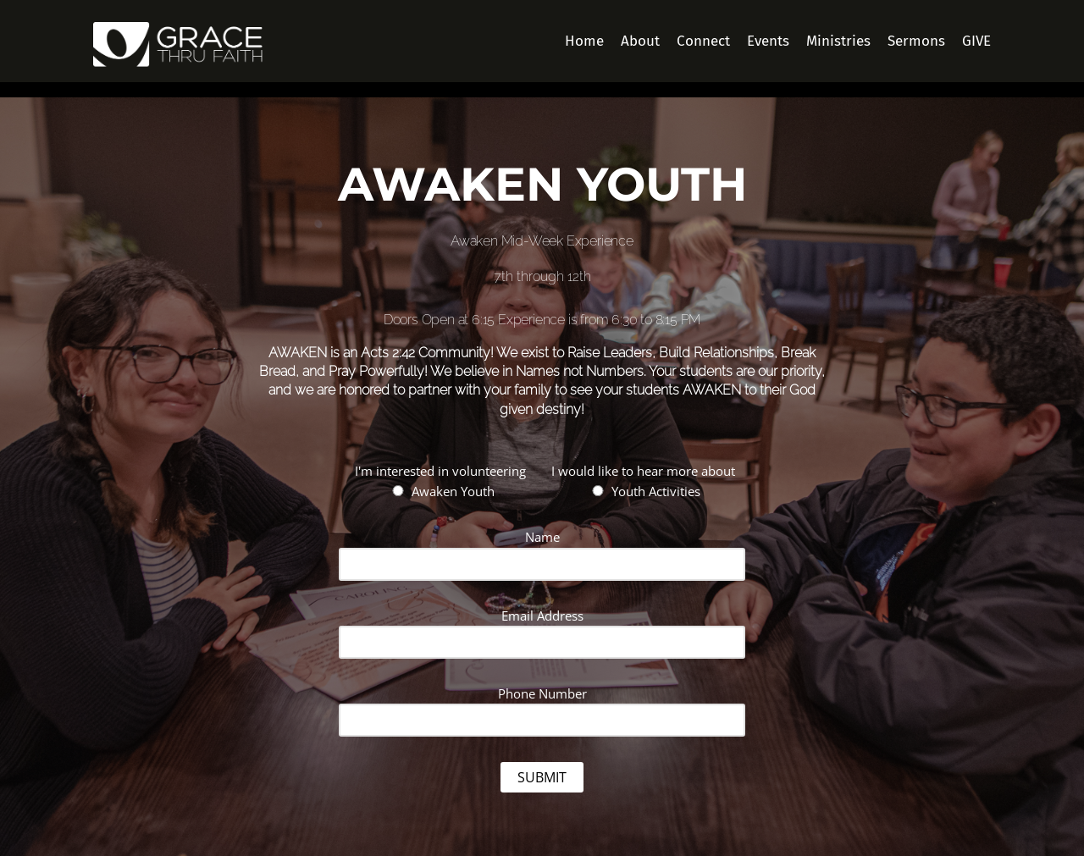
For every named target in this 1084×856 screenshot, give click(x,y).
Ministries (838, 41)
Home (584, 41)
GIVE (976, 41)
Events (768, 41)
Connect (703, 41)
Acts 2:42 (388, 353)
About (640, 41)
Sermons (916, 41)
